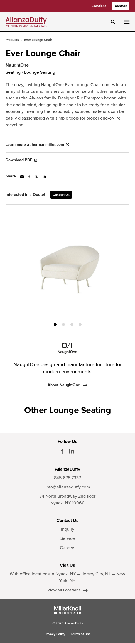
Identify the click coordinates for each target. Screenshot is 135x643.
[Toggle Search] (113, 22)
